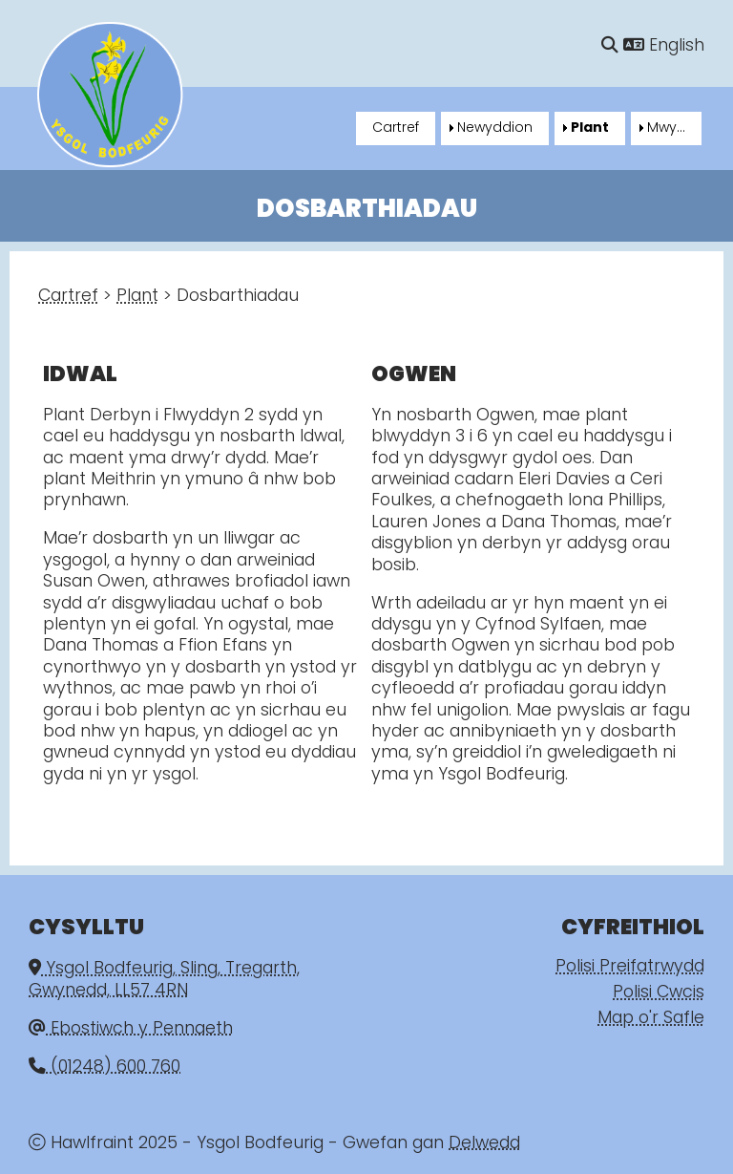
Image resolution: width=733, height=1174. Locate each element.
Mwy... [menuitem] (666, 128)
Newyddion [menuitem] (495, 128)
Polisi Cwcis (658, 993)
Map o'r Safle (650, 1019)
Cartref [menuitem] (395, 128)
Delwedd (484, 1144)
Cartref (68, 296)
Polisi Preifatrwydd (629, 967)
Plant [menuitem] (590, 128)
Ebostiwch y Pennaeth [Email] (131, 1029)
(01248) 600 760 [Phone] (104, 1067)
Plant (137, 296)
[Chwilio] (609, 46)
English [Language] (663, 46)
